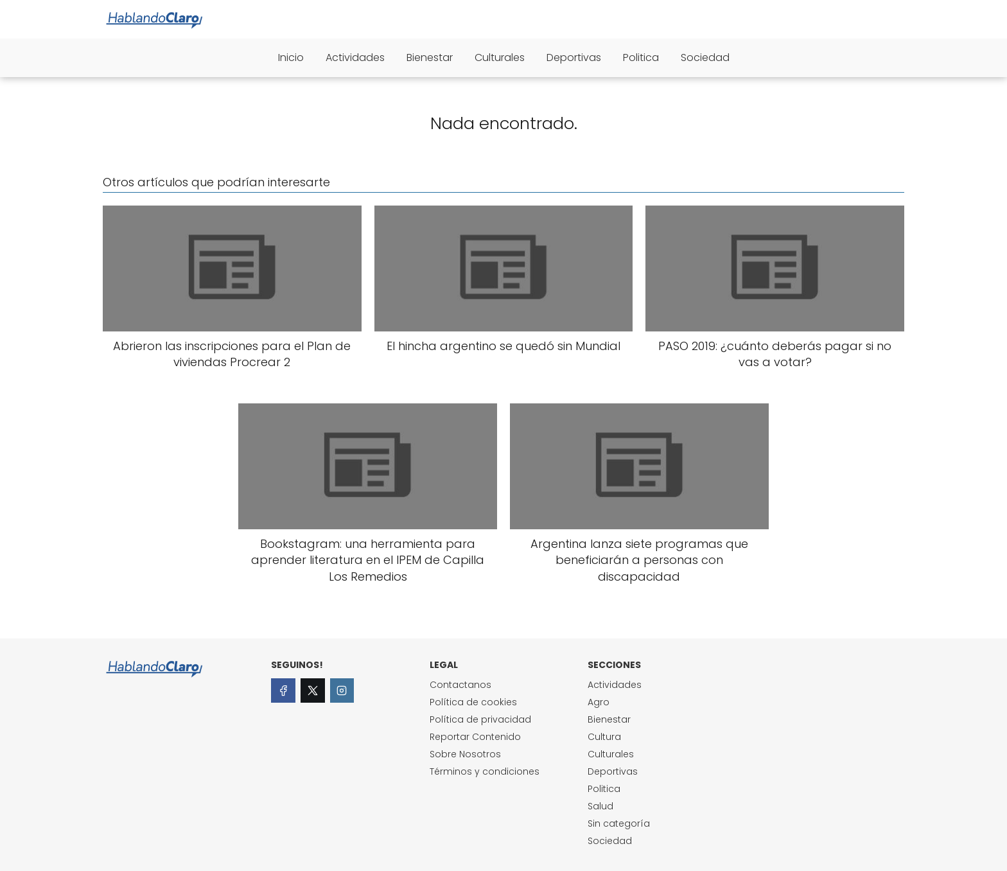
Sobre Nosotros (465, 754)
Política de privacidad (480, 719)
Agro (598, 702)
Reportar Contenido (475, 736)
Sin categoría (619, 823)
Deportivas (574, 57)
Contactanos (460, 684)
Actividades (355, 57)
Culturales (500, 57)
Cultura (604, 736)
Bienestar (430, 57)
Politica (641, 57)
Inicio (291, 57)
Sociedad (705, 57)
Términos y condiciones (484, 771)
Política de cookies (473, 702)
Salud (600, 806)
